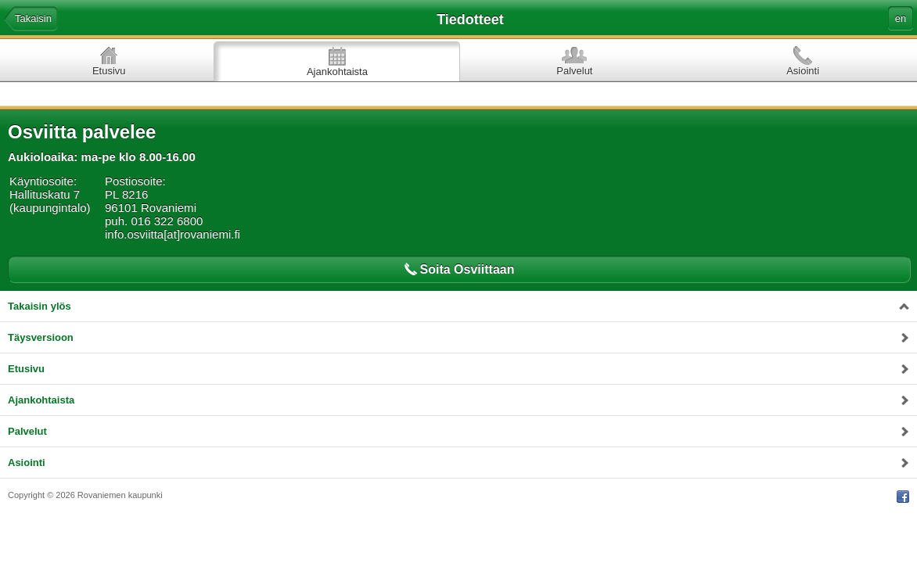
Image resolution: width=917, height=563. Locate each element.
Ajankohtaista (337, 71)
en (900, 18)
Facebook (903, 496)
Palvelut (574, 71)
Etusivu (109, 71)
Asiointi (802, 71)
